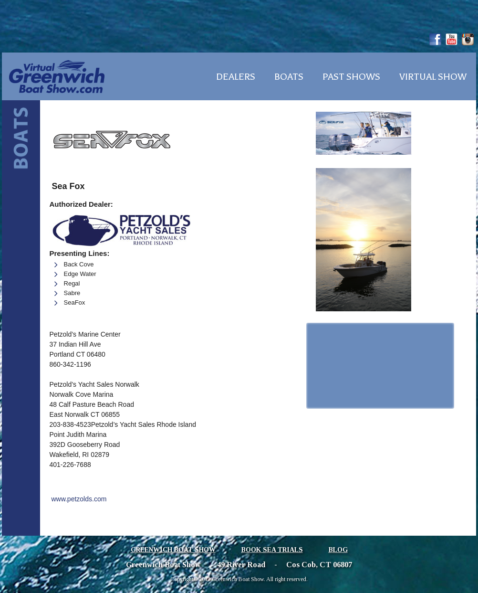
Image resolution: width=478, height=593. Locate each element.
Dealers (235, 77)
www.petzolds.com (78, 499)
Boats (288, 77)
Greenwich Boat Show (173, 549)
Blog (338, 549)
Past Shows (351, 77)
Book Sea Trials (272, 549)
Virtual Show (433, 77)
